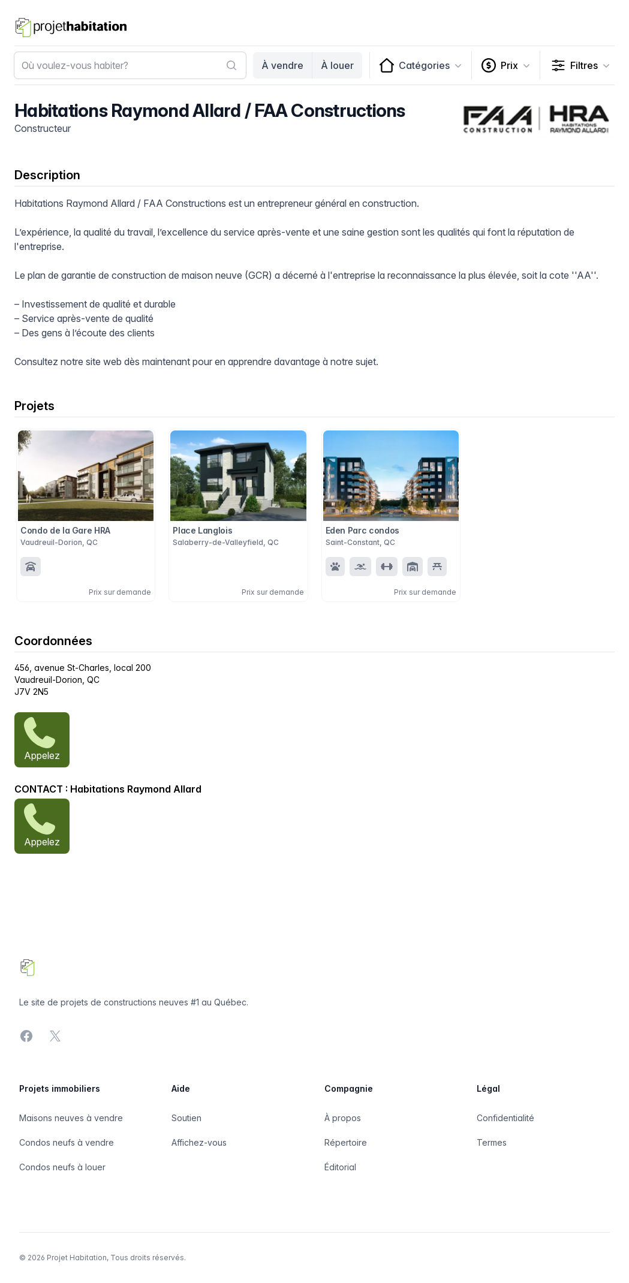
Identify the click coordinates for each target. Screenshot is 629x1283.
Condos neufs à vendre (66, 1142)
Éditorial (340, 1167)
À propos (342, 1118)
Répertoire (345, 1142)
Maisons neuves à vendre (71, 1118)
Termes (492, 1142)
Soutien (186, 1118)
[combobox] (130, 65)
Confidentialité (505, 1118)
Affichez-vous (199, 1142)
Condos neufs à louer (62, 1167)
